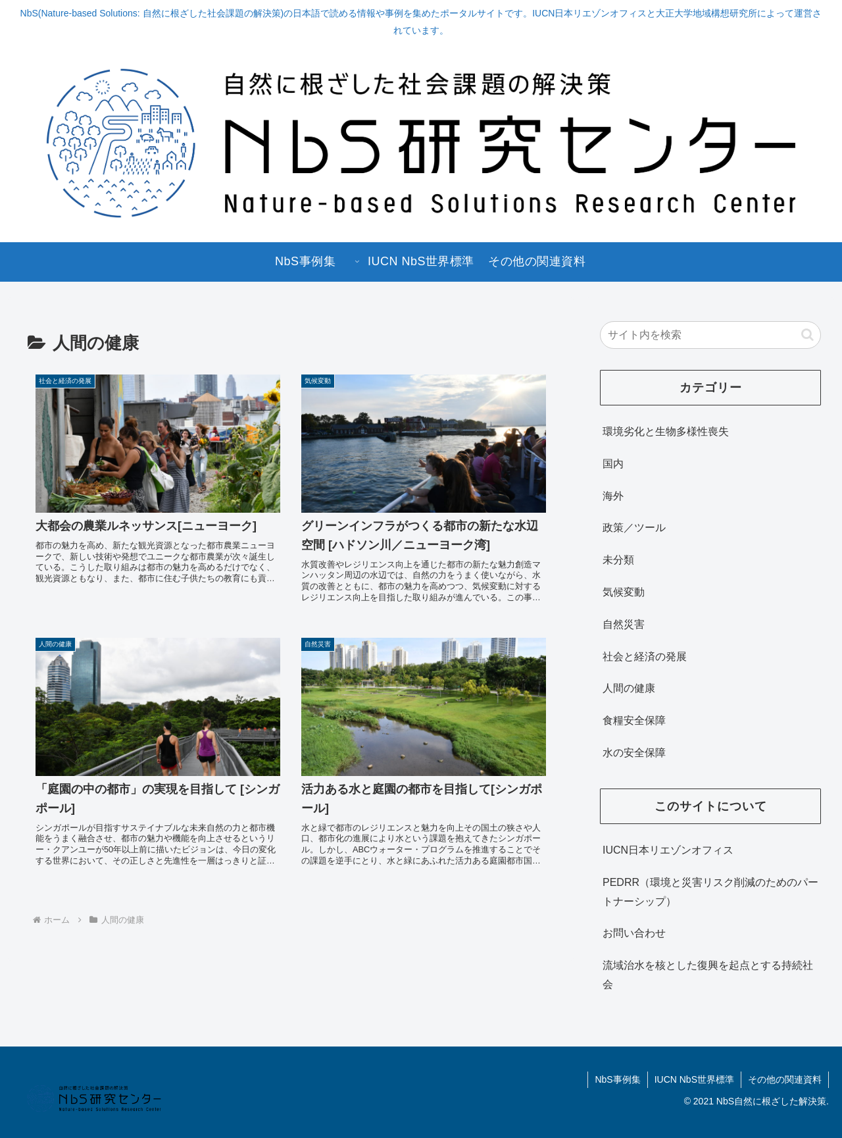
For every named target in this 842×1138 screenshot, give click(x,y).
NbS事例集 (617, 1079)
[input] (710, 335)
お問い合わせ (634, 933)
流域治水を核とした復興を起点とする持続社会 (708, 975)
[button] (807, 334)
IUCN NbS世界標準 (694, 1079)
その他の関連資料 (785, 1079)
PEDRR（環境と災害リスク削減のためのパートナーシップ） (710, 892)
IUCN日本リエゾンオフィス (668, 850)
